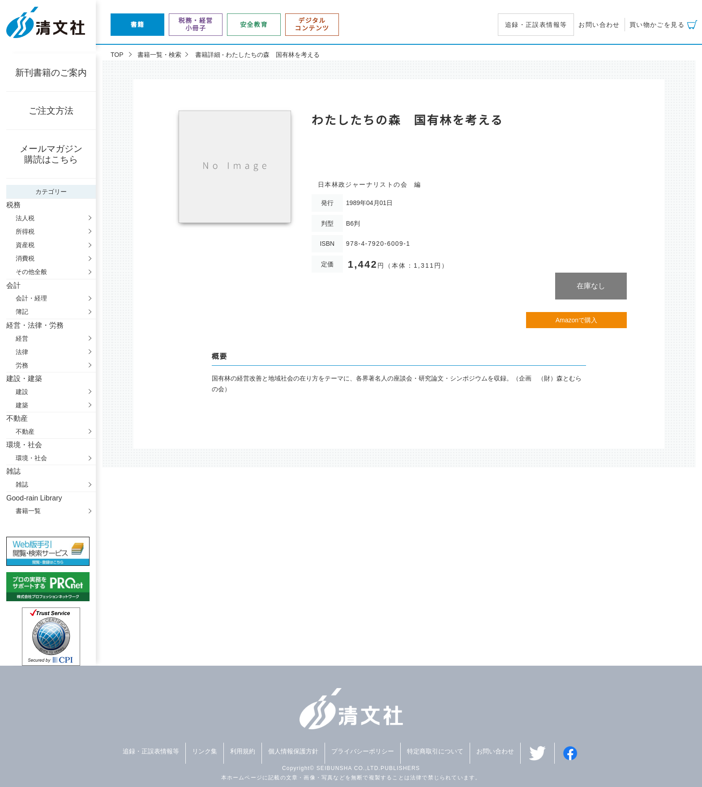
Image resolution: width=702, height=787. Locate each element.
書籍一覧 (28, 510)
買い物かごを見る (657, 24)
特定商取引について (435, 751)
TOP (117, 54)
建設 (22, 391)
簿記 (22, 311)
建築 (22, 405)
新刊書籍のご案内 (51, 72)
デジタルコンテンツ (312, 24)
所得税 (25, 231)
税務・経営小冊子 (196, 24)
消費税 (25, 258)
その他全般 (31, 271)
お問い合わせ (599, 24)
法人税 (25, 218)
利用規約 (242, 751)
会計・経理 (31, 298)
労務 (22, 365)
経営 (22, 338)
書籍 (138, 24)
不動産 (25, 431)
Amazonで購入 (576, 320)
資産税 (25, 244)
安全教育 (254, 24)
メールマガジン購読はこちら (51, 154)
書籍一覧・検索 (159, 54)
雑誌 (22, 484)
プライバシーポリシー (362, 751)
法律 (22, 351)
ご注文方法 (51, 110)
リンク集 (204, 751)
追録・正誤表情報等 (536, 24)
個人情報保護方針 (293, 751)
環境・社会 (31, 458)
